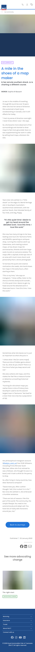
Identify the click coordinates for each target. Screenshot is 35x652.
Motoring (17, 616)
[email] (30, 546)
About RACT (17, 628)
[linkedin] (25, 546)
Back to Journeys (17, 525)
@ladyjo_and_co (10, 463)
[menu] (31, 4)
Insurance (17, 620)
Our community (7, 12)
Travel (17, 624)
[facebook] (21, 546)
